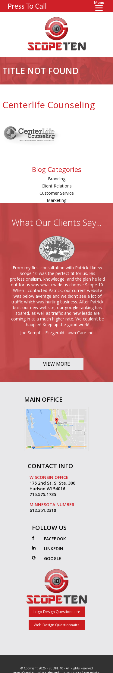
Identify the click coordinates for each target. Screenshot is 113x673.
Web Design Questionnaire (57, 624)
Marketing (56, 200)
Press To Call (27, 6)
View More (56, 364)
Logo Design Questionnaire (56, 611)
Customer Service (56, 193)
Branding (56, 179)
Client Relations (57, 186)
